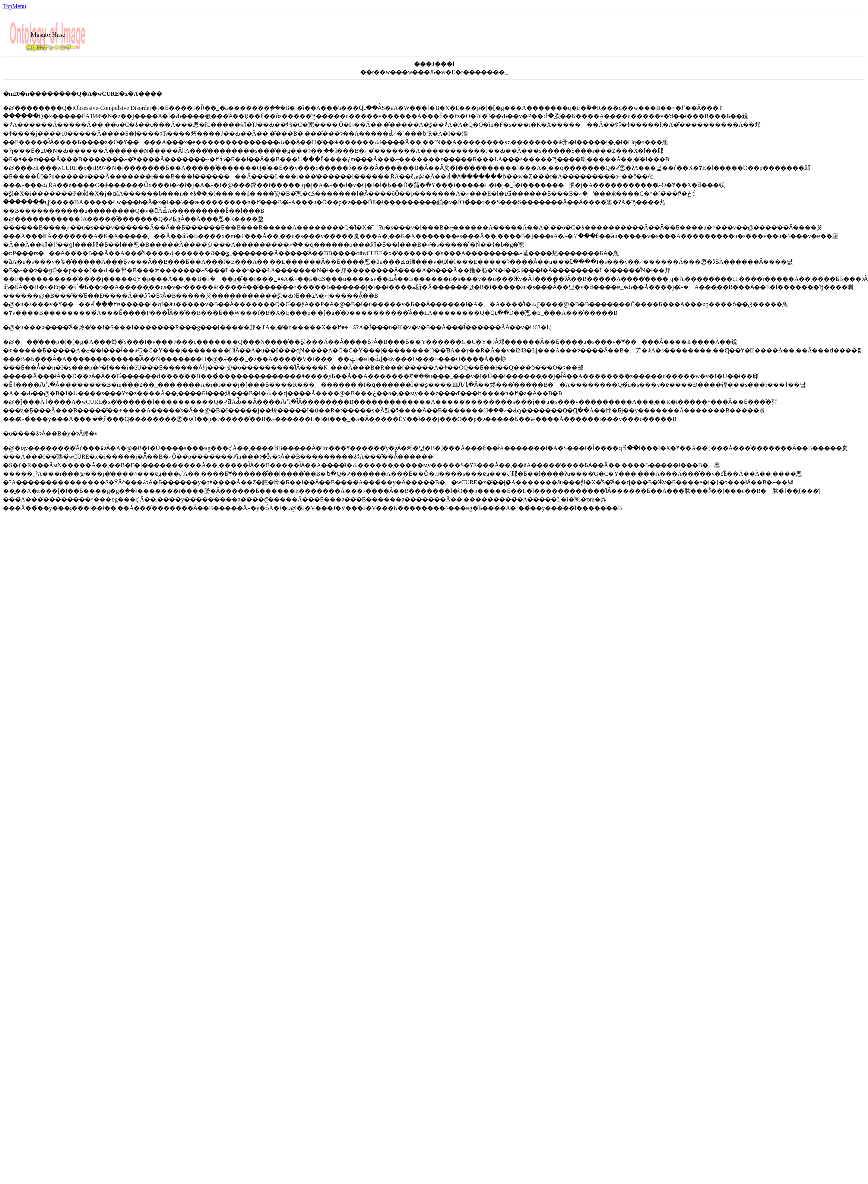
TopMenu (14, 6)
